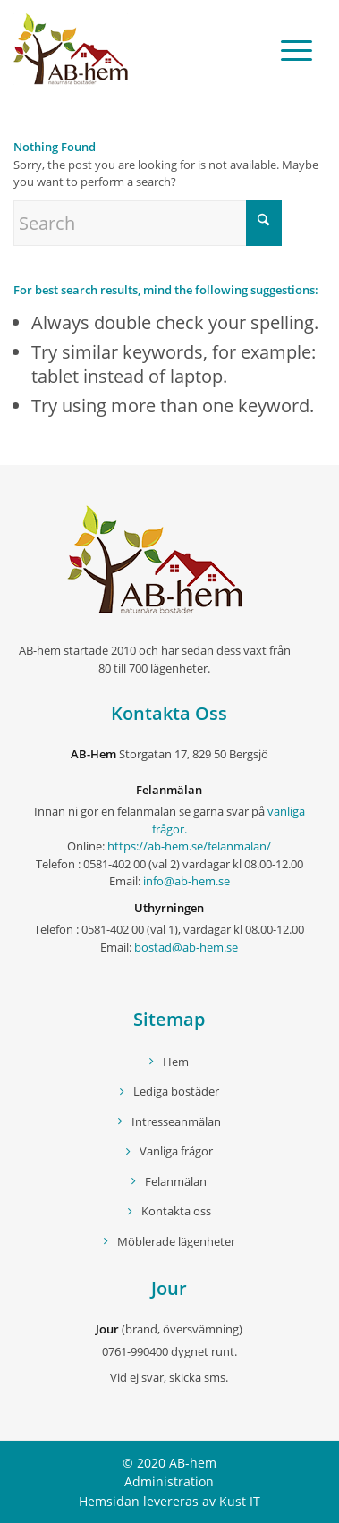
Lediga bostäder (176, 1091)
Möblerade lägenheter (176, 1241)
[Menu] (287, 49)
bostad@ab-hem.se (186, 947)
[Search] (147, 223)
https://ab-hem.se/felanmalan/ (189, 846)
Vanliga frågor (176, 1151)
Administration (169, 1482)
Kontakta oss (176, 1211)
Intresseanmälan (176, 1121)
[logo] (138, 49)
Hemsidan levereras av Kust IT (169, 1501)
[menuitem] (287, 49)
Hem (176, 1061)
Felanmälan (176, 1181)
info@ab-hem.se (186, 881)
